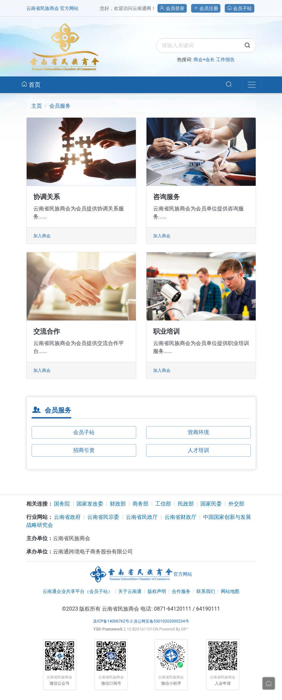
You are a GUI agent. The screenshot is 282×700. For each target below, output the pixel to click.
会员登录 (172, 8)
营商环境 (198, 432)
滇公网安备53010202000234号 (161, 621)
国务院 (62, 504)
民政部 (186, 504)
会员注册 (205, 8)
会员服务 (60, 106)
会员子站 (239, 8)
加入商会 (42, 235)
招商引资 (84, 450)
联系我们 (205, 591)
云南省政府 (67, 517)
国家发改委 (90, 504)
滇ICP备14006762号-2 (113, 621)
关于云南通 (129, 591)
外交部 (236, 504)
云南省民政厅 (142, 517)
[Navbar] (251, 84)
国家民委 (211, 504)
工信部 (163, 504)
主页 (36, 106)
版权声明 (156, 591)
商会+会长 (204, 59)
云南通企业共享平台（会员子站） (78, 591)
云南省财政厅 (180, 517)
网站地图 (230, 591)
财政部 (118, 504)
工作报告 (225, 59)
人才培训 (198, 450)
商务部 (140, 504)
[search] (206, 45)
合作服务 (181, 591)
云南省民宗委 (103, 517)
